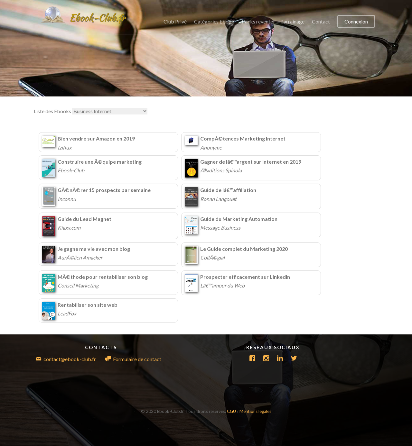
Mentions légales (255, 411)
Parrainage (292, 21)
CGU (232, 411)
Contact (321, 21)
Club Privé (175, 21)
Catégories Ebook (214, 21)
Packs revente (257, 21)
